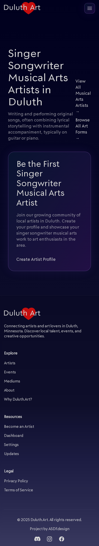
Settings (11, 445)
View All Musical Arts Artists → (83, 97)
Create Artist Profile (36, 260)
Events (10, 372)
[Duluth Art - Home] (22, 8)
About (9, 391)
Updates (11, 454)
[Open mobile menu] (89, 8)
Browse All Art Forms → (83, 129)
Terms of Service (18, 490)
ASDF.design (58, 529)
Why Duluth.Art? (18, 400)
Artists (9, 363)
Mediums (12, 381)
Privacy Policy (16, 481)
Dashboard (13, 436)
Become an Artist (19, 427)
